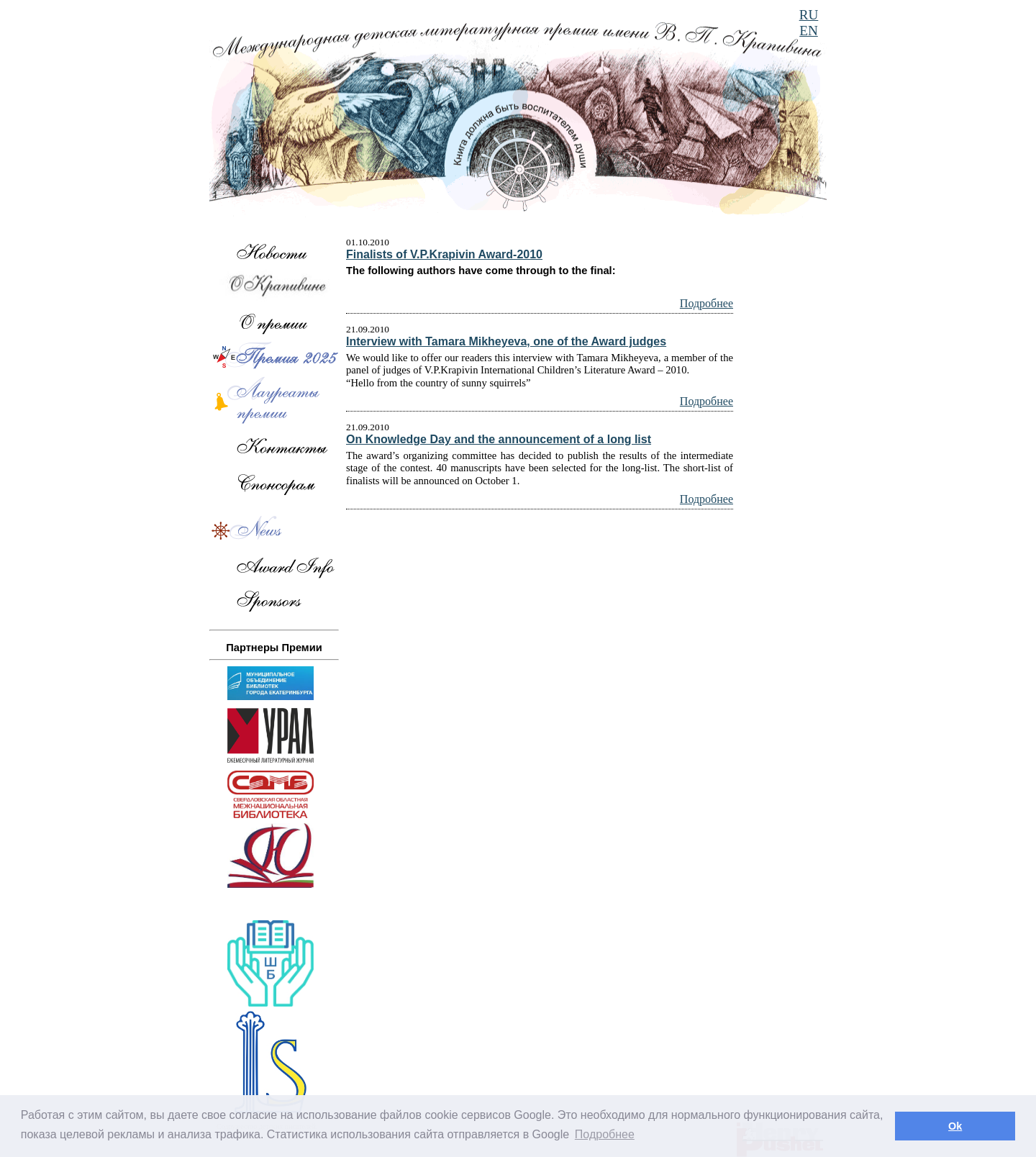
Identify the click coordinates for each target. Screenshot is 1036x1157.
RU (809, 14)
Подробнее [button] (605, 1134)
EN (808, 30)
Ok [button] (955, 1126)
